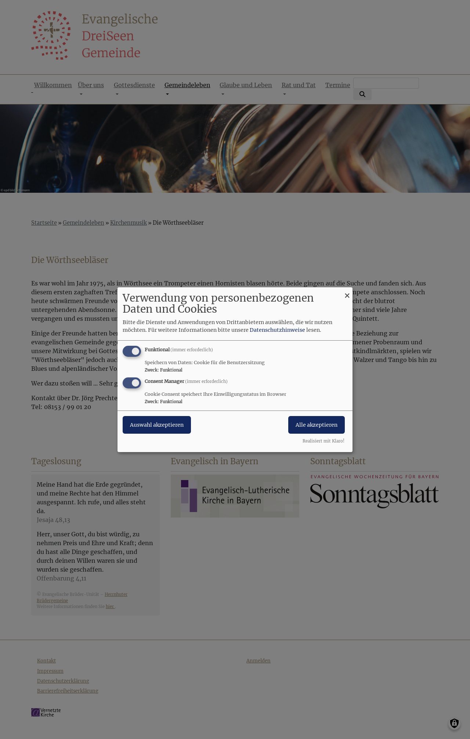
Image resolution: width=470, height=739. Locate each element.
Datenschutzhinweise (277, 330)
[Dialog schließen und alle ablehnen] (346, 291)
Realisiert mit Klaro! (323, 441)
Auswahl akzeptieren (157, 425)
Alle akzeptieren (316, 425)
